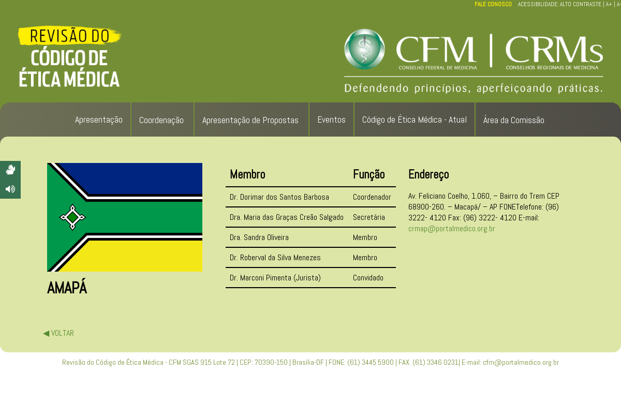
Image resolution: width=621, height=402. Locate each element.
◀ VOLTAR (58, 332)
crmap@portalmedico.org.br (451, 228)
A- (619, 4)
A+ (609, 4)
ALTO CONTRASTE (580, 4)
